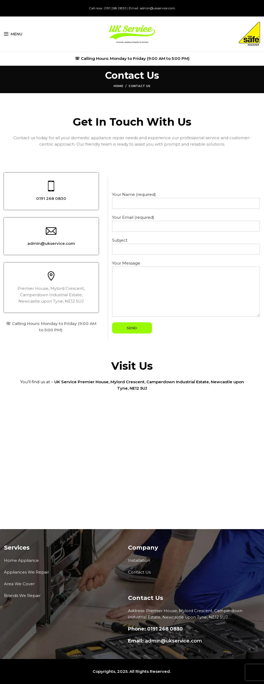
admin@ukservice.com (157, 8)
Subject (186, 244)
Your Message (186, 277)
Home (118, 86)
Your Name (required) (186, 198)
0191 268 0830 (115, 8)
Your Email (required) (186, 221)
